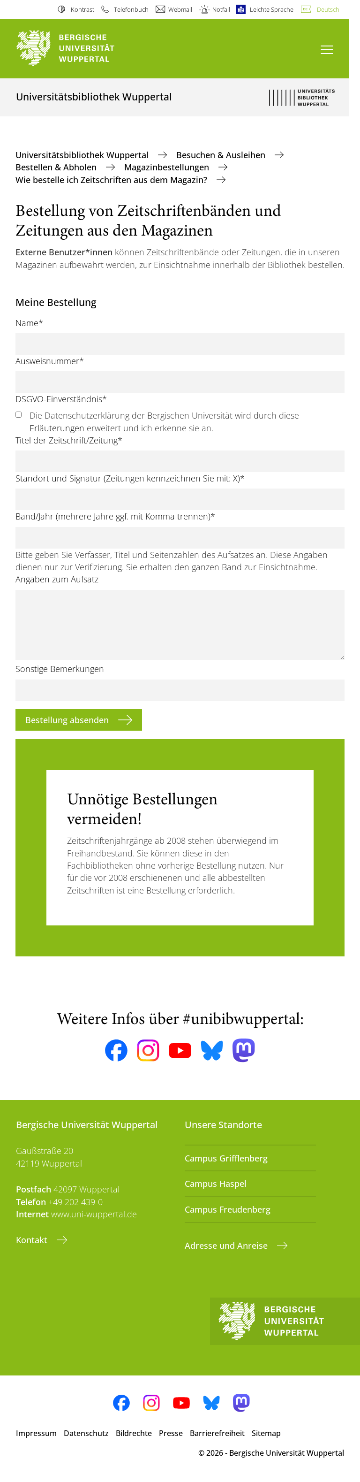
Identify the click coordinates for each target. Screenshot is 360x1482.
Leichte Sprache (271, 9)
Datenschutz (86, 1433)
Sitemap (266, 1433)
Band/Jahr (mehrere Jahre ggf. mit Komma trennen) (115, 516)
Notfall (221, 9)
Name (29, 322)
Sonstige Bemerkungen (59, 668)
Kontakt (33, 1239)
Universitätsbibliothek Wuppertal (83, 154)
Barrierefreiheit (217, 1433)
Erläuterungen (57, 428)
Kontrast (82, 9)
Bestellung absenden (68, 720)
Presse (171, 1433)
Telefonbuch (131, 9)
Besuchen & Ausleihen (222, 154)
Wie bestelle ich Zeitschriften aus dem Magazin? (112, 179)
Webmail (180, 9)
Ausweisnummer (49, 361)
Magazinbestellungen (167, 167)
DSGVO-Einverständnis (61, 399)
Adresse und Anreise (227, 1245)
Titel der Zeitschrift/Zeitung (68, 440)
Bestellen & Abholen (57, 167)
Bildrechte (134, 1433)
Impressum (36, 1433)
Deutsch (328, 9)
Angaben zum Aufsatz (56, 579)
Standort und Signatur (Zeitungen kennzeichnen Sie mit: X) (130, 478)
